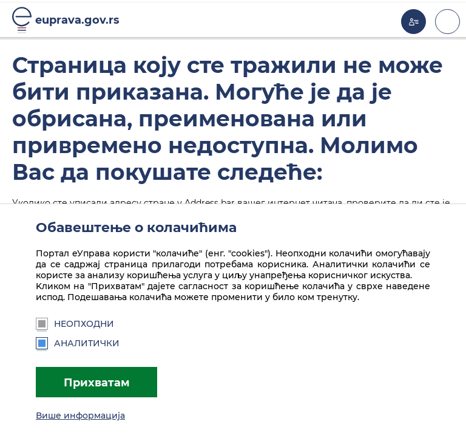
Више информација (80, 415)
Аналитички (78, 343)
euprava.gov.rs (77, 19)
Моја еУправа (413, 21)
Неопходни (75, 324)
